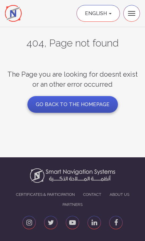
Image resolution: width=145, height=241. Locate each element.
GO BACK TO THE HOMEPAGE (73, 104)
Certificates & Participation (45, 194)
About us (119, 194)
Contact (92, 194)
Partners (72, 204)
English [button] (98, 13)
